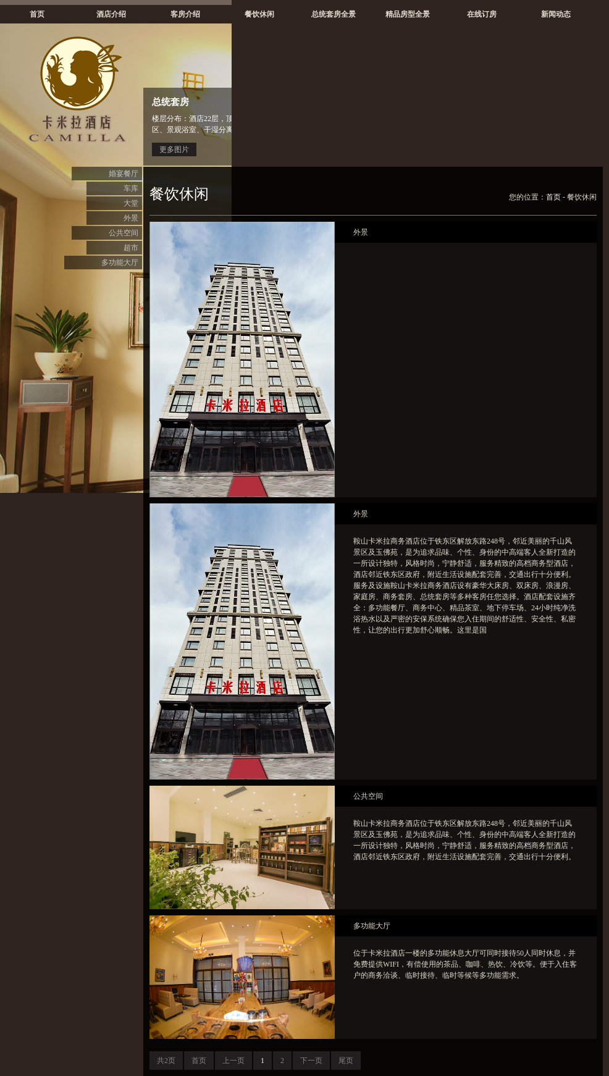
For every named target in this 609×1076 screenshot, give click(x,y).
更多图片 (174, 149)
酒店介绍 (111, 14)
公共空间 (123, 233)
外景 (131, 218)
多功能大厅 (119, 262)
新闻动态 (556, 14)
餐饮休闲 (259, 14)
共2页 (166, 1060)
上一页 (233, 1060)
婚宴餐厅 (123, 173)
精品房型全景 (407, 14)
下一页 (311, 1060)
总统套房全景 (333, 14)
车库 (131, 188)
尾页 (345, 1060)
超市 (131, 247)
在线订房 (482, 14)
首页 (37, 14)
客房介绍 (185, 14)
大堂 (131, 203)
